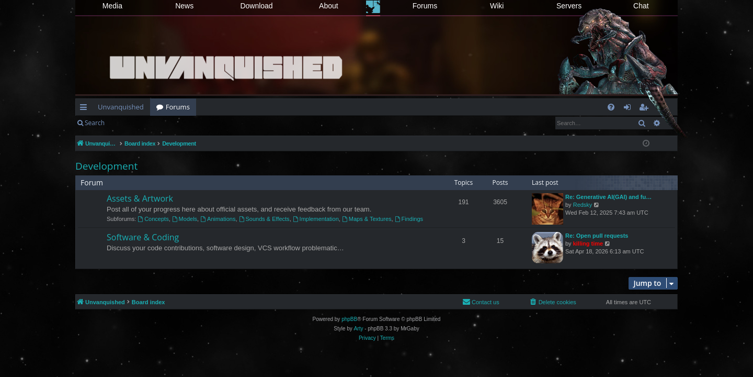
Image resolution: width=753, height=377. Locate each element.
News (184, 6)
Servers (568, 6)
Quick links (85, 109)
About (328, 6)
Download (256, 6)
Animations (217, 219)
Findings (409, 219)
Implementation (316, 219)
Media (112, 6)
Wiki (497, 6)
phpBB (349, 319)
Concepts (153, 219)
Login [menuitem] (629, 109)
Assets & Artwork (140, 198)
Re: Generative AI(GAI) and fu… (608, 197)
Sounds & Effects (264, 219)
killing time (588, 243)
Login (127, 122)
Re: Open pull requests (596, 235)
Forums (425, 6)
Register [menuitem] (646, 109)
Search (95, 122)
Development (106, 166)
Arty (358, 328)
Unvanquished (121, 107)
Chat (641, 6)
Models (184, 219)
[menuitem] (611, 107)
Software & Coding (143, 237)
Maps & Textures (367, 219)
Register (162, 122)
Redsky (582, 205)
